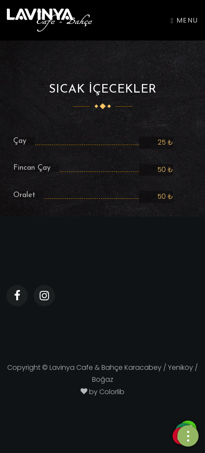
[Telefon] (188, 436)
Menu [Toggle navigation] (184, 20)
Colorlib (111, 392)
